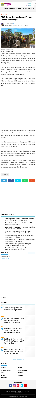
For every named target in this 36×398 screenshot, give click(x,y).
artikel (3, 375)
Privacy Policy (18, 392)
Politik (24, 8)
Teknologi (31, 8)
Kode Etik (27, 391)
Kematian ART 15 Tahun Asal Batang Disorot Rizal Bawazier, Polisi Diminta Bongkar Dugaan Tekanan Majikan (14, 322)
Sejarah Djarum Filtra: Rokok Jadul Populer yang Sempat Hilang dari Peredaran (13, 351)
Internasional (13, 8)
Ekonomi (20, 368)
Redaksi (8, 391)
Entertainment (6, 370)
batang (20, 375)
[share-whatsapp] (25, 180)
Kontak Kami (21, 391)
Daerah (6, 8)
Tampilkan (31, 253)
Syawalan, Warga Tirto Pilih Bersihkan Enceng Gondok (13, 309)
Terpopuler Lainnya (18, 359)
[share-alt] (4, 180)
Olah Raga (5, 14)
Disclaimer (13, 391)
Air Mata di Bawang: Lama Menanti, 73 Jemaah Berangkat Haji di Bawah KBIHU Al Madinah (13, 331)
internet (4, 378)
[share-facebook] (11, 180)
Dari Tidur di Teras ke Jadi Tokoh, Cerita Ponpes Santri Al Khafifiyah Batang (14, 341)
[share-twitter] (18, 180)
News (19, 8)
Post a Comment (6, 258)
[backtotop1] (34, 396)
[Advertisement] (18, 108)
